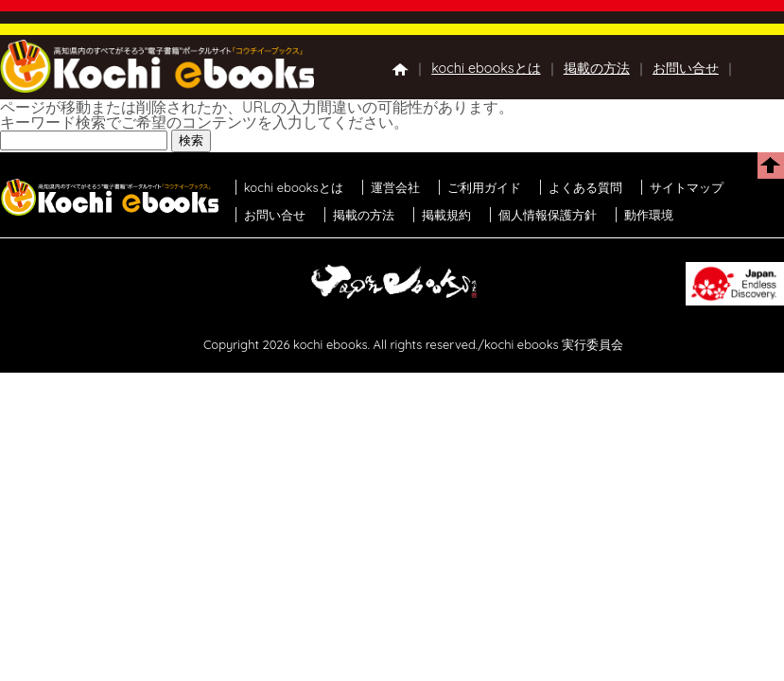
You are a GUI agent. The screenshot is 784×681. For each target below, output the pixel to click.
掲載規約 (446, 214)
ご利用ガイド (484, 187)
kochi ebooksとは (485, 68)
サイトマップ (686, 187)
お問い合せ (686, 68)
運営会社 (395, 187)
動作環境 (648, 214)
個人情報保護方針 (547, 214)
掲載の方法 (597, 68)
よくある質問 (585, 187)
